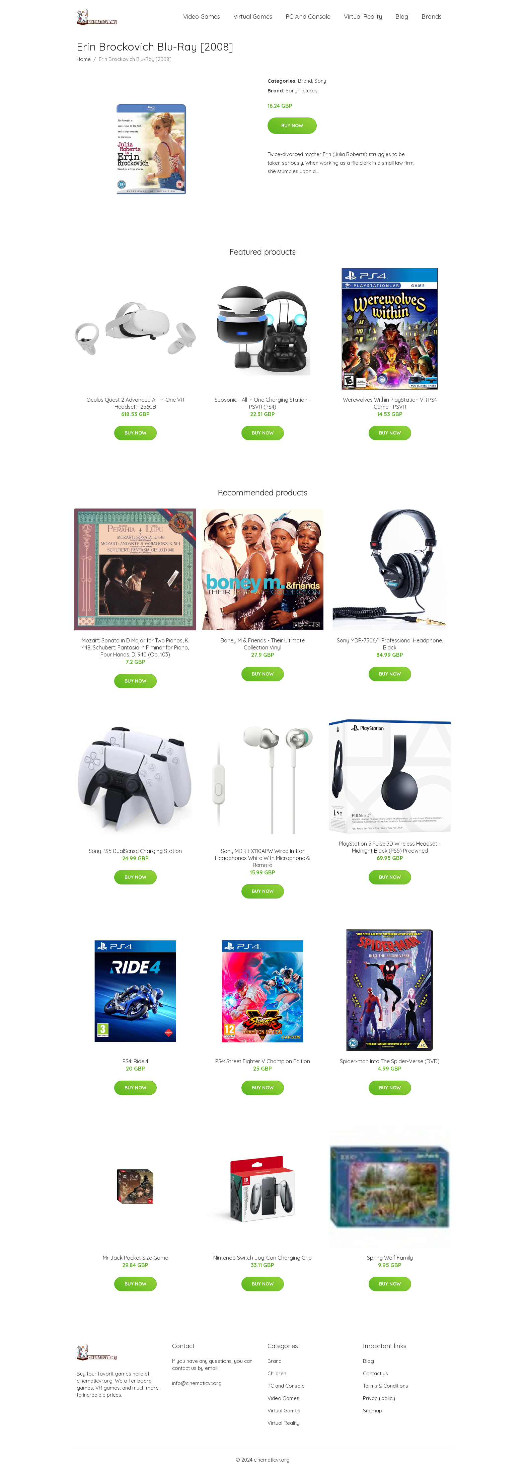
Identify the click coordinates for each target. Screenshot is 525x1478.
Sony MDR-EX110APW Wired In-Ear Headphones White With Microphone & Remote (262, 864)
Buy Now (292, 132)
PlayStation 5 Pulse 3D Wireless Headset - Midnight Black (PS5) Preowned (390, 854)
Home (84, 66)
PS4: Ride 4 (135, 1068)
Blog (401, 20)
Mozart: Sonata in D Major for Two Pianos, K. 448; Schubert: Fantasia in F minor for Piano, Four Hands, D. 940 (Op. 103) (135, 654)
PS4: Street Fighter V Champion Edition (262, 1068)
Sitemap (372, 1417)
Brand (305, 87)
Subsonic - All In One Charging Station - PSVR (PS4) (263, 410)
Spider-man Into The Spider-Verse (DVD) (390, 1068)
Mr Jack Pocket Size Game (135, 1264)
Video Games (201, 20)
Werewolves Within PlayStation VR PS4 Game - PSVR (390, 410)
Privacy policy (379, 1405)
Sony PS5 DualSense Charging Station (135, 857)
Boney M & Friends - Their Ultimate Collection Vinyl (263, 650)
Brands (432, 20)
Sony (320, 87)
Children (277, 1380)
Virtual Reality (363, 20)
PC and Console (308, 20)
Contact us (375, 1380)
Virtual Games (252, 20)
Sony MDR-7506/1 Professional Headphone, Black (390, 650)
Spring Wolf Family (390, 1264)
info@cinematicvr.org (197, 1390)
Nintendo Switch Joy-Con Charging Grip (262, 1264)
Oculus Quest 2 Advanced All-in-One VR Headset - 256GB (135, 410)
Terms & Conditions (385, 1392)
